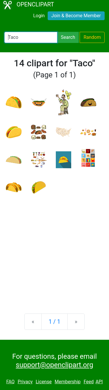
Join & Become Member (76, 15)
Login (38, 15)
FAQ (10, 381)
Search (68, 37)
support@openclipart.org (54, 365)
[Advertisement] (54, 249)
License (44, 381)
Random (92, 37)
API (99, 381)
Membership (68, 381)
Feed (89, 381)
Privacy (25, 381)
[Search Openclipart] (30, 37)
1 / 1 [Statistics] (54, 321)
